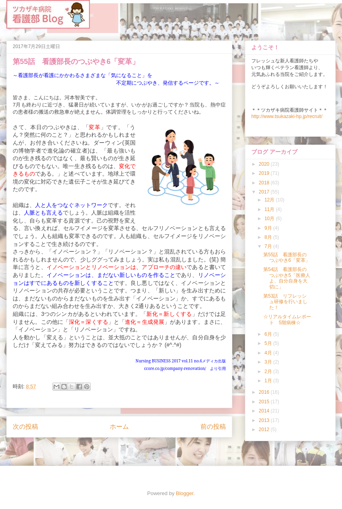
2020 (265, 164)
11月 (270, 209)
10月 (270, 218)
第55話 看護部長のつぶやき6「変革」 (286, 257)
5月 (268, 343)
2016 (265, 392)
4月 (268, 353)
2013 (265, 420)
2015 (265, 401)
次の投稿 (25, 426)
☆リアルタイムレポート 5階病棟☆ (287, 319)
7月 (268, 246)
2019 (265, 173)
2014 (265, 411)
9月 (268, 228)
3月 (268, 362)
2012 (265, 429)
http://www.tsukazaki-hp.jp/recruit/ (287, 116)
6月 (268, 334)
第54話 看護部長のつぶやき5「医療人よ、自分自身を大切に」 (286, 278)
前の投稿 (213, 426)
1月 (268, 380)
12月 (270, 200)
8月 (268, 237)
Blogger (184, 493)
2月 (268, 371)
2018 (265, 183)
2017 (265, 192)
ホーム (119, 426)
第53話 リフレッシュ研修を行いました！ (285, 301)
